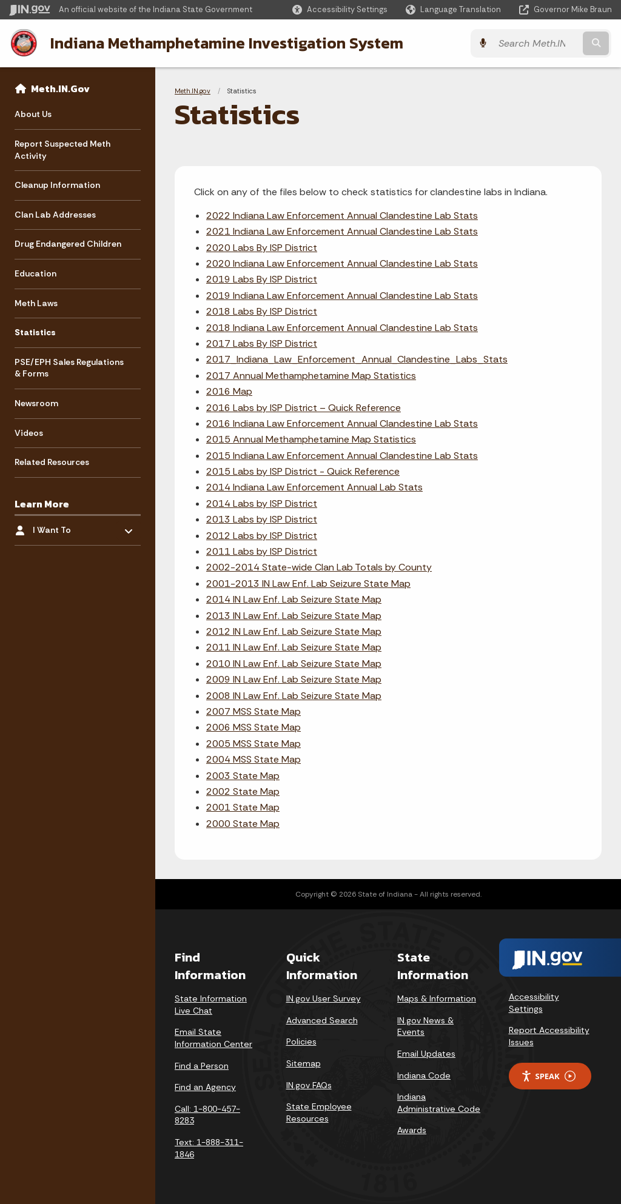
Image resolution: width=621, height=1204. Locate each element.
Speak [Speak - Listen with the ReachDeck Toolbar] (548, 1076)
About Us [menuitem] (33, 114)
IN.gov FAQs (309, 1085)
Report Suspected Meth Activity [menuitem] (62, 149)
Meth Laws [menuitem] (36, 303)
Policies (301, 1041)
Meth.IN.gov (192, 91)
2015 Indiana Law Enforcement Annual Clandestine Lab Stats (342, 455)
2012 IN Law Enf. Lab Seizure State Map (293, 631)
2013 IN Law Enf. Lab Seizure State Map (293, 615)
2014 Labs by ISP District (261, 503)
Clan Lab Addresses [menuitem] (55, 214)
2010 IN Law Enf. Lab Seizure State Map (293, 663)
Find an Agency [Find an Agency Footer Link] (205, 1087)
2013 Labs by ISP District (261, 519)
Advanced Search (322, 1020)
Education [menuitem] (35, 273)
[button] (340, 9)
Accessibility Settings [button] (534, 1002)
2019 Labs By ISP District (261, 279)
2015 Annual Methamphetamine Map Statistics (311, 439)
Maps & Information (436, 998)
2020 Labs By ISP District (261, 247)
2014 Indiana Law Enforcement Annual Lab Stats (314, 487)
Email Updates (426, 1053)
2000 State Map (243, 823)
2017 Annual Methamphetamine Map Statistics (311, 375)
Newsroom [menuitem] (36, 403)
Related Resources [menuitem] (52, 462)
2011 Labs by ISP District (261, 551)
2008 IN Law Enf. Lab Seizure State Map (293, 695)
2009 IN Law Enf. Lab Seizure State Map (293, 679)
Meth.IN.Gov (60, 88)
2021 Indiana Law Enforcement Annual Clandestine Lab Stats (342, 231)
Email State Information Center (213, 1037)
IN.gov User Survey (323, 998)
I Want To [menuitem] (68, 527)
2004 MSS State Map (253, 759)
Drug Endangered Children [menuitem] (68, 243)
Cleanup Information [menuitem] (57, 184)
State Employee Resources (319, 1112)
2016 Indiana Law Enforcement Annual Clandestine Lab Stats (342, 423)
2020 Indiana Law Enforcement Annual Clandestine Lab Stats (342, 263)
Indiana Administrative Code (438, 1102)
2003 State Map (243, 775)
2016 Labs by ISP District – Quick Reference (303, 407)
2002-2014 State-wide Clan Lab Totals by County (319, 567)
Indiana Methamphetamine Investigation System (226, 43)
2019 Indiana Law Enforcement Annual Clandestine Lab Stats (342, 295)
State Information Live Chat (211, 1004)
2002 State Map (243, 791)
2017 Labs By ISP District (261, 343)
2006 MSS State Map (253, 727)
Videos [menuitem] (29, 432)
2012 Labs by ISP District (261, 535)
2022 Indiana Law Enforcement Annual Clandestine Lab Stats (342, 215)
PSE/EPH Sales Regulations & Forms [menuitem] (69, 368)
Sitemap (303, 1063)
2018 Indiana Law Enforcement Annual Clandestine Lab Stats (342, 327)
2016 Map (229, 391)
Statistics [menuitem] (35, 332)
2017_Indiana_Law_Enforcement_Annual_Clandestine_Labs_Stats (357, 359)
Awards (411, 1130)
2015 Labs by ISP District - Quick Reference (303, 471)
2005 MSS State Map (253, 743)
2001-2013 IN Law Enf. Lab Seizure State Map (308, 583)
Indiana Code (424, 1075)
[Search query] (538, 43)
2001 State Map (243, 807)
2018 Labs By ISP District (261, 311)
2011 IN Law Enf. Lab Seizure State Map (293, 647)
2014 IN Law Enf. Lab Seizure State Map (293, 599)
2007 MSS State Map (253, 711)
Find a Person (202, 1065)
